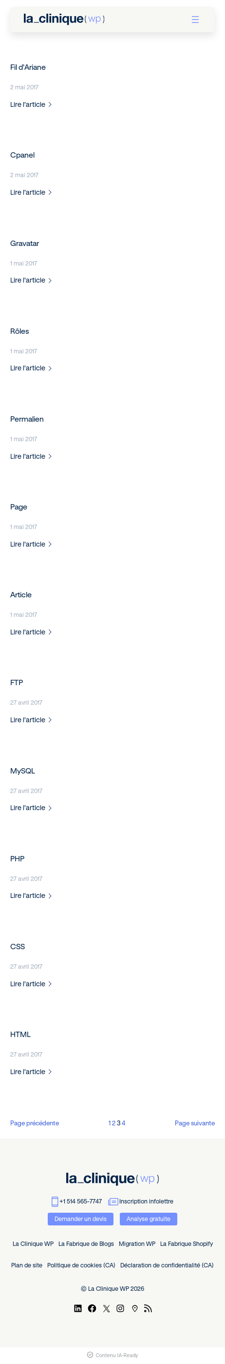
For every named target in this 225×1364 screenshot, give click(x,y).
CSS (17, 946)
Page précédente (34, 1123)
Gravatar (24, 243)
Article (21, 594)
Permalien (27, 419)
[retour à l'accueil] (64, 19)
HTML (20, 1034)
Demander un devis (81, 1219)
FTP (16, 682)
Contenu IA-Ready (112, 1355)
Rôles (19, 331)
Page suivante (195, 1123)
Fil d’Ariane (28, 67)
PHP (17, 859)
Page (18, 507)
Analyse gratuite (148, 1219)
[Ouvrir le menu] (195, 19)
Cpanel (22, 155)
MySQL (22, 771)
